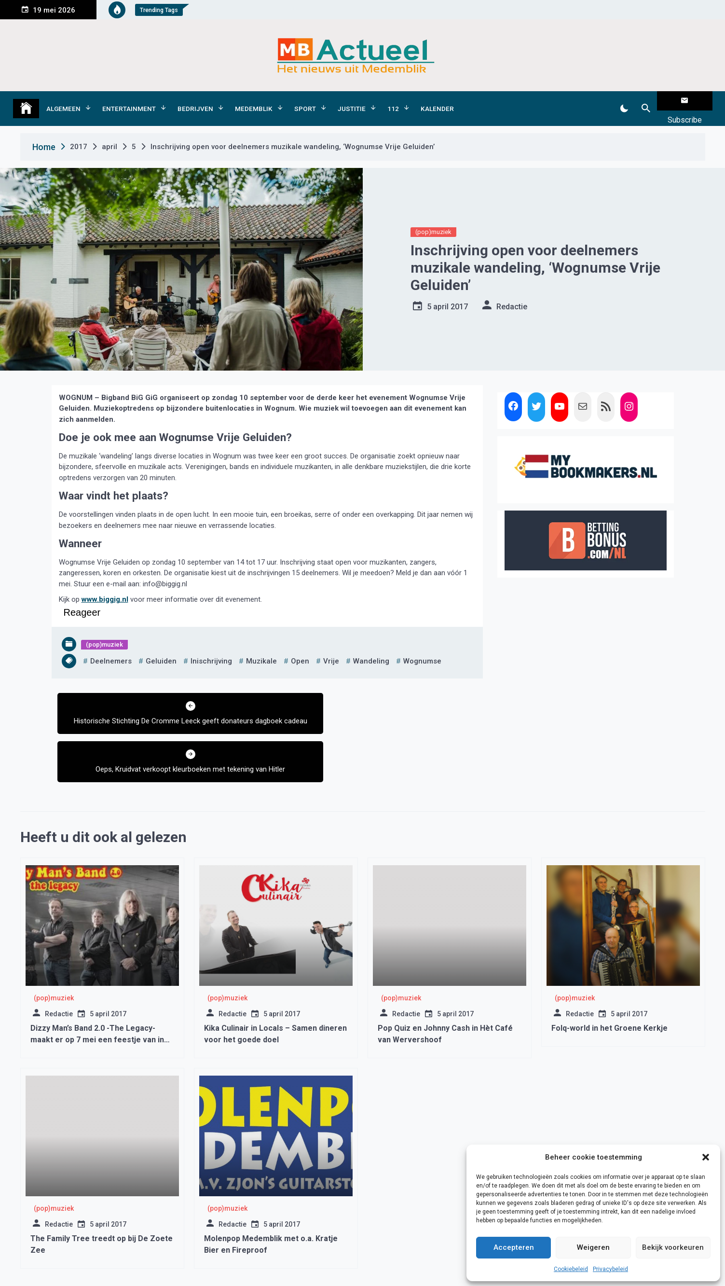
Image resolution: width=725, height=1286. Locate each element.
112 (393, 101)
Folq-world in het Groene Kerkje (609, 975)
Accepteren (513, 1247)
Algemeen (63, 101)
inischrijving (211, 645)
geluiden (161, 645)
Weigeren (593, 1247)
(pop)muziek (433, 217)
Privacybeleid (610, 1269)
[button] (706, 1157)
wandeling (371, 645)
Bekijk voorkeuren (673, 1247)
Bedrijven (195, 101)
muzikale (261, 645)
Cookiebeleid (571, 1269)
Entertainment (129, 101)
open (300, 645)
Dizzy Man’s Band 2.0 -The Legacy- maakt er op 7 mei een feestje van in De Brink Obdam (97, 987)
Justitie (352, 101)
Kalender (437, 101)
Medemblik (254, 101)
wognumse (422, 645)
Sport (305, 101)
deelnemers (111, 645)
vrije (331, 645)
